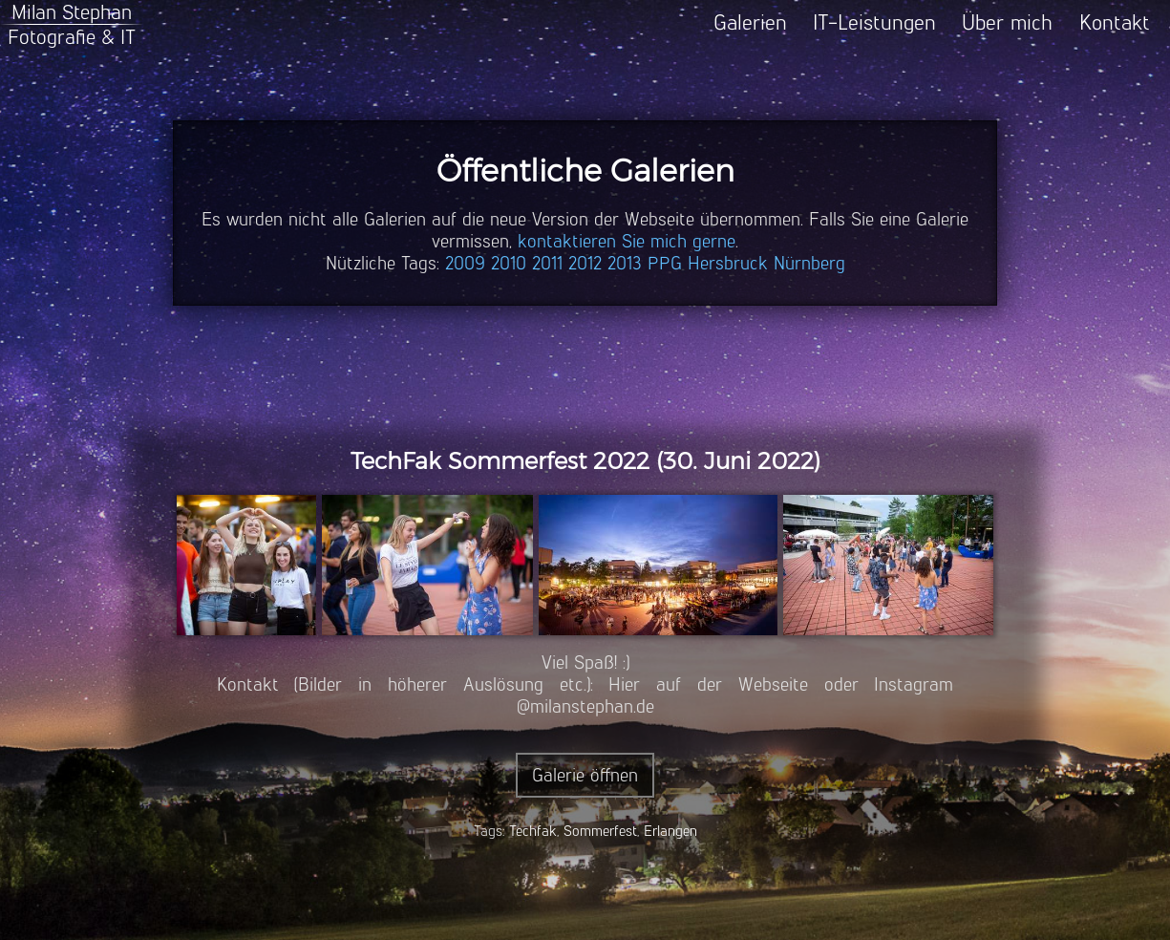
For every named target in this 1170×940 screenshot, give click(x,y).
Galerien (750, 22)
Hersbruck (728, 263)
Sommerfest (600, 831)
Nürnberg (809, 263)
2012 (585, 263)
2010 (508, 263)
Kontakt (1114, 22)
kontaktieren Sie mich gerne (626, 241)
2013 (624, 263)
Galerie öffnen (585, 775)
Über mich (1007, 22)
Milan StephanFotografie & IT (71, 24)
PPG (665, 263)
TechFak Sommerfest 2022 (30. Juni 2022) (585, 461)
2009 (465, 263)
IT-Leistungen (874, 22)
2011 (547, 263)
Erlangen (670, 831)
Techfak (533, 831)
